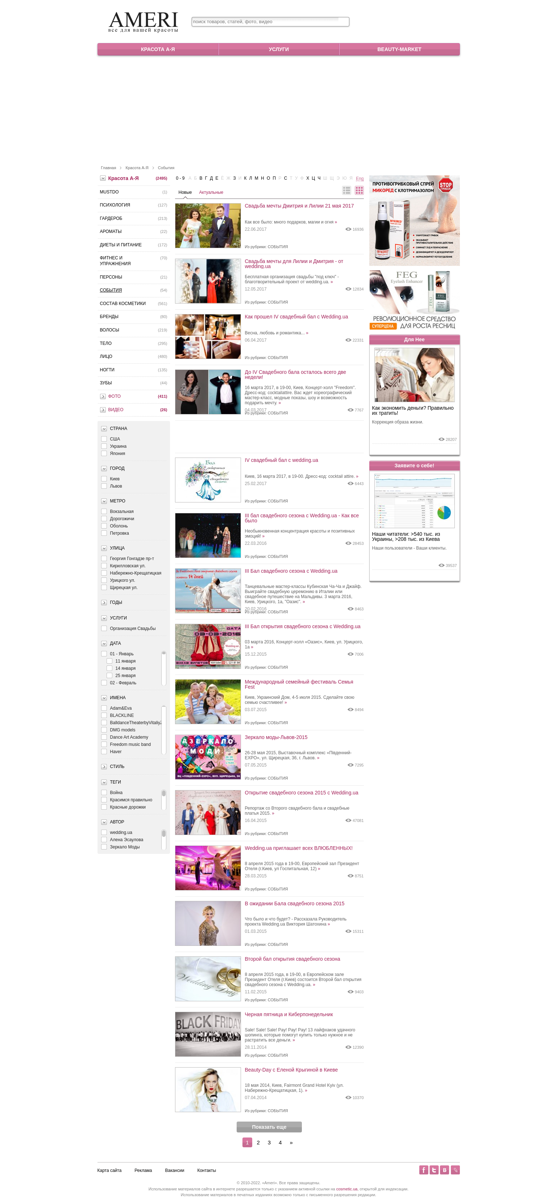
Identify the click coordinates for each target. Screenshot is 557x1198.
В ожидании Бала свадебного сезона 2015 (295, 903)
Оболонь (114, 526)
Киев (110, 478)
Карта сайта (109, 1170)
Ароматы (111, 231)
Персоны (111, 277)
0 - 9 (180, 178)
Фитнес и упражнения (115, 260)
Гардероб (111, 218)
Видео (116, 409)
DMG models (118, 729)
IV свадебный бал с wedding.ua (282, 460)
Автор (117, 822)
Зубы (106, 382)
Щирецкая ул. (119, 587)
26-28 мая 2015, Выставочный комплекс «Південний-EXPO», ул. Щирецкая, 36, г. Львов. (298, 755)
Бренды (109, 316)
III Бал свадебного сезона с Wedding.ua (291, 571)
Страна (118, 428)
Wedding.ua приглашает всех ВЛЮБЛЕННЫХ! (299, 848)
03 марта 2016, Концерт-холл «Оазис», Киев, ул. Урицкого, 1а (304, 644)
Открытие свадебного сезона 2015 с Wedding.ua (301, 793)
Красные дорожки (123, 807)
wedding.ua (116, 832)
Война (112, 792)
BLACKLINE (117, 715)
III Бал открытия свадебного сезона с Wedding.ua (303, 626)
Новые (185, 192)
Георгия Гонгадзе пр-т (127, 558)
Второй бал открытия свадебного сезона (292, 959)
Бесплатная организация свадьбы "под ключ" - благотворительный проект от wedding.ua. (292, 279)
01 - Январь (117, 653)
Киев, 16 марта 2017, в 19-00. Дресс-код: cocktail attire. (302, 476)
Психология (115, 205)
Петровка (115, 533)
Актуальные (211, 192)
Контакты (206, 1170)
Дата (115, 643)
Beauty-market (399, 49)
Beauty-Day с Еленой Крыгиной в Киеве (291, 1070)
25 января (121, 675)
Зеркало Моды (120, 847)
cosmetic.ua (347, 1189)
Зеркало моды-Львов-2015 (276, 737)
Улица (117, 548)
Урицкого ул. (118, 580)
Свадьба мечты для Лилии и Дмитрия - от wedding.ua (294, 264)
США (110, 439)
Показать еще (269, 1127)
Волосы (109, 330)
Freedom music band (126, 744)
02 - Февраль (119, 682)
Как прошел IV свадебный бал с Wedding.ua (296, 317)
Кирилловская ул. (123, 565)
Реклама (143, 1170)
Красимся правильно (127, 799)
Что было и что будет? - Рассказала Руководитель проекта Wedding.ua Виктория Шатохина (296, 922)
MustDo (109, 192)
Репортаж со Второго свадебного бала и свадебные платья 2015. (297, 811)
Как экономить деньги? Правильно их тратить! (413, 410)
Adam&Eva (116, 708)
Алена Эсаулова (122, 839)
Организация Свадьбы (128, 628)
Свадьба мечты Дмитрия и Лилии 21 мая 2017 (299, 206)
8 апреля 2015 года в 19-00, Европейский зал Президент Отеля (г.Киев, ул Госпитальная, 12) (302, 866)
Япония (113, 453)
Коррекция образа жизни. (398, 422)
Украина (114, 446)
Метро (117, 501)
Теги (115, 782)
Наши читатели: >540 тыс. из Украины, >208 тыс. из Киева (406, 536)
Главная (108, 168)
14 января (121, 668)
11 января (121, 661)
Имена (118, 697)
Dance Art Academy (124, 737)
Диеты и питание (121, 244)
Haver (111, 751)
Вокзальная (117, 511)
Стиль (117, 766)
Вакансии (174, 1170)
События (166, 168)
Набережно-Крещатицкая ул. (131, 573)
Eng (359, 178)
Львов (111, 486)
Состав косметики (123, 303)
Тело (106, 343)
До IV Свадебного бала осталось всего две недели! (295, 375)
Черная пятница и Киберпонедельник (289, 1014)
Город (117, 468)
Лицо (106, 356)
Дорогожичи (117, 518)
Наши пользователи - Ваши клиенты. (409, 548)
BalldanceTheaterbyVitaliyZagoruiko (140, 722)
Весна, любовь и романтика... (277, 332)
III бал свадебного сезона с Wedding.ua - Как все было (302, 518)
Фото (114, 396)
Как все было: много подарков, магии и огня (291, 222)
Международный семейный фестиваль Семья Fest (299, 684)
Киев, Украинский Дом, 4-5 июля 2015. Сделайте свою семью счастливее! (299, 700)
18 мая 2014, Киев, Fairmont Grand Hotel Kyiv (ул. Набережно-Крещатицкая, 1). (294, 1088)
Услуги (279, 49)
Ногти (107, 369)
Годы (116, 602)
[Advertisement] (278, 109)
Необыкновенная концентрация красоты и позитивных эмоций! (300, 534)
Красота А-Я (158, 49)
